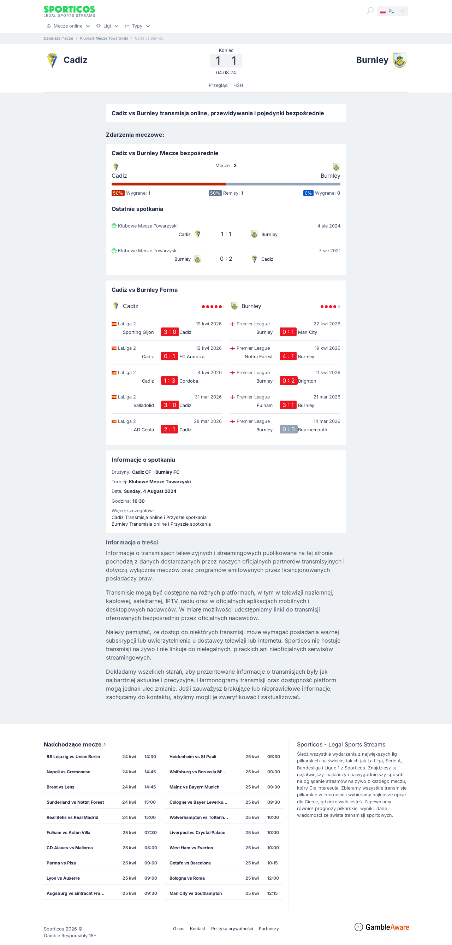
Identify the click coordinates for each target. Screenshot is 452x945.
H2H (238, 85)
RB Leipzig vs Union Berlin (73, 756)
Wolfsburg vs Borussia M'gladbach (202, 771)
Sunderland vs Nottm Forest (75, 802)
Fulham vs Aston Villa (68, 832)
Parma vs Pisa (61, 863)
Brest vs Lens (61, 787)
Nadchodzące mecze (75, 744)
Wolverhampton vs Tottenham (200, 817)
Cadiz (119, 175)
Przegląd (218, 85)
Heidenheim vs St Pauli (193, 756)
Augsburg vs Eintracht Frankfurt (79, 893)
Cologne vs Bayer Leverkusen (200, 802)
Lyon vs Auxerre (63, 878)
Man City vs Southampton (196, 893)
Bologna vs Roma (187, 878)
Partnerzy (269, 928)
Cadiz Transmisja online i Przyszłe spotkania (159, 517)
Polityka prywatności (232, 928)
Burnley (330, 175)
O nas (178, 928)
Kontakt (198, 928)
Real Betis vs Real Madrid (73, 817)
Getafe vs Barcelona (190, 863)
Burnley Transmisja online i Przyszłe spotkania (161, 524)
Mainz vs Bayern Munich (194, 787)
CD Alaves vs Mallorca (70, 847)
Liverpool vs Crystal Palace (197, 832)
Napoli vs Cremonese (68, 771)
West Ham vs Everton (191, 847)
